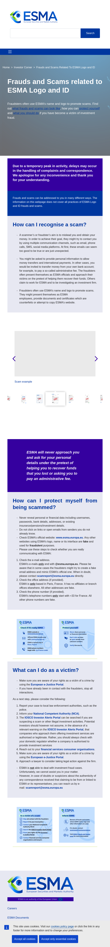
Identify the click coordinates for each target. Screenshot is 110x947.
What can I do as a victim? (46, 670)
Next (96, 358)
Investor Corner (23, 67)
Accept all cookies (24, 939)
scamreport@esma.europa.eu (55, 576)
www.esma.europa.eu (69, 537)
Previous (13, 358)
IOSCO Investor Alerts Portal (42, 717)
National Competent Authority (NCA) (56, 713)
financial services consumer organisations (67, 749)
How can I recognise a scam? (49, 224)
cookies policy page (62, 926)
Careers (12, 908)
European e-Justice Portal (47, 684)
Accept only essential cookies (58, 939)
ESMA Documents (18, 917)
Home (6, 67)
